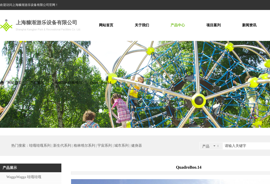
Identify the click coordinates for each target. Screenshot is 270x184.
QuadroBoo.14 (100, 83)
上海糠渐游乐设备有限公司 (46, 22)
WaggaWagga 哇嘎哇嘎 (23, 177)
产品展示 (37, 83)
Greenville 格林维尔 (67, 83)
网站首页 (14, 83)
